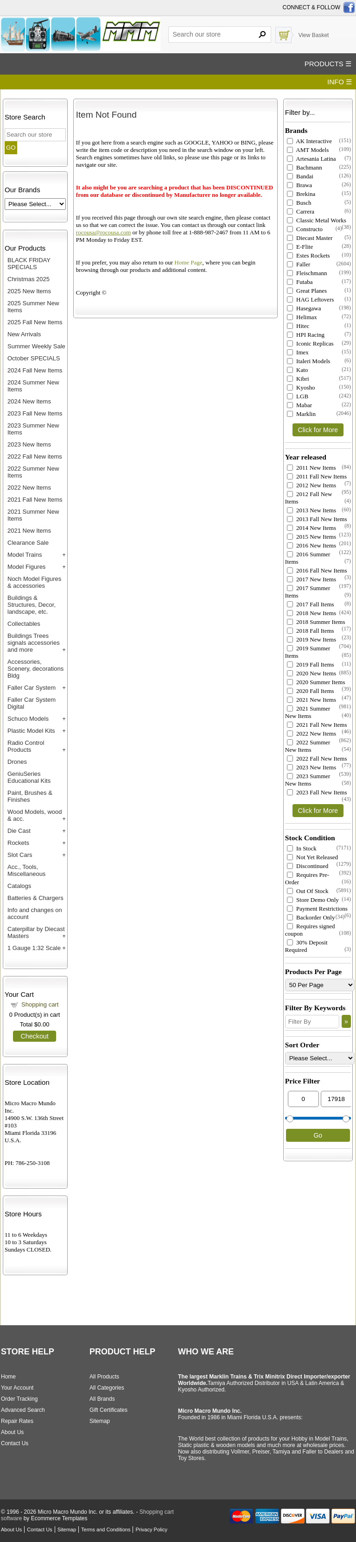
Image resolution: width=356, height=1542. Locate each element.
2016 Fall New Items (317, 570)
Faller (299, 264)
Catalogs (19, 885)
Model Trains (24, 554)
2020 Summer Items (316, 682)
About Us (12, 1432)
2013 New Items (311, 510)
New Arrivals (24, 334)
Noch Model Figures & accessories (34, 582)
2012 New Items (311, 485)
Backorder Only (311, 917)
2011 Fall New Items (317, 476)
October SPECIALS (33, 358)
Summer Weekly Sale (36, 346)
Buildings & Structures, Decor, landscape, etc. (31, 604)
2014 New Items (311, 527)
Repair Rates (17, 1421)
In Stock (302, 848)
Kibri (298, 378)
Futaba (300, 281)
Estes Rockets (308, 255)
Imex (298, 352)
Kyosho (301, 387)
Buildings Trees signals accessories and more (33, 642)
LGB (297, 396)
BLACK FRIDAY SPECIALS (29, 264)
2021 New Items (29, 530)
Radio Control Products (25, 746)
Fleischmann (307, 273)
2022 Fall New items (34, 456)
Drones (17, 761)
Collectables (23, 623)
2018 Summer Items (316, 621)
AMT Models (308, 149)
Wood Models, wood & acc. (34, 815)
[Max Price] (336, 1099)
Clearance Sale (28, 542)
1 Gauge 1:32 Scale (34, 947)
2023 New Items (29, 444)
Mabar (299, 405)
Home (8, 1376)
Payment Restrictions (317, 908)
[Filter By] (312, 1021)
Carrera (300, 211)
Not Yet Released (312, 857)
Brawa (299, 185)
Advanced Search (23, 1410)
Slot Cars (19, 854)
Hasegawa (304, 308)
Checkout (34, 1036)
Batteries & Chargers (35, 897)
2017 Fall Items (310, 604)
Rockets (18, 842)
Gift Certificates (108, 1410)
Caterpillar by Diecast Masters (36, 932)
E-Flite (300, 246)
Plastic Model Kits (31, 730)
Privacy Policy (151, 1529)
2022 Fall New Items (317, 758)
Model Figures (26, 566)
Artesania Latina (311, 158)
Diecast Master (310, 237)
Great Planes (307, 290)
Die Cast (19, 830)
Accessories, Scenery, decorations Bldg (35, 668)
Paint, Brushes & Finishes (29, 796)
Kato (297, 369)
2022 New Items (29, 487)
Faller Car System (31, 687)
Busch (299, 202)
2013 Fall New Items (317, 519)
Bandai (300, 176)
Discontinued (308, 865)
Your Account (17, 1388)
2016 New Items (311, 545)
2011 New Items (311, 467)
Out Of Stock (308, 890)
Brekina (301, 193)
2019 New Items (311, 639)
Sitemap (99, 1421)
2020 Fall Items (310, 690)
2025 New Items (29, 291)
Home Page (188, 262)
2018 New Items (311, 613)
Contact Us (14, 1443)
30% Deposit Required (306, 946)
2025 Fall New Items (35, 322)
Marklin (301, 413)
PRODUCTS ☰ (328, 64)
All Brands (102, 1399)
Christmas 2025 (28, 279)
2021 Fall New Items (35, 499)
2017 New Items (311, 579)
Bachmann (304, 167)
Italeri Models (309, 361)
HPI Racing (305, 334)
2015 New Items (311, 536)
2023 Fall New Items (35, 413)
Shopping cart (39, 1004)
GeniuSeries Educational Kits (29, 777)
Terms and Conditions (105, 1529)
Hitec (298, 325)
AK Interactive (309, 141)
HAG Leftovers (310, 299)
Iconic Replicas (310, 343)
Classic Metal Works (316, 220)
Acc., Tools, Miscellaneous (26, 870)
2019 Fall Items (310, 664)
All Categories (106, 1388)
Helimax (302, 317)
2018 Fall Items (310, 630)
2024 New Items (29, 401)
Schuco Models (28, 718)
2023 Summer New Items (308, 780)
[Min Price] (303, 1099)
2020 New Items (311, 673)
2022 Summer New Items (308, 746)
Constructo (305, 229)
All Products (104, 1376)
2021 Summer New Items (308, 712)
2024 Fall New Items (35, 370)
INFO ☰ (339, 82)
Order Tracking (19, 1399)
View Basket (314, 35)
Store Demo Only (313, 899)
